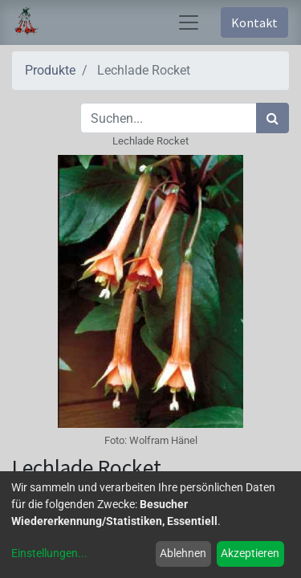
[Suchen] (272, 118)
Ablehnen (183, 553)
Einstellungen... (49, 553)
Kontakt (254, 22)
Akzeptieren (250, 553)
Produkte (50, 70)
